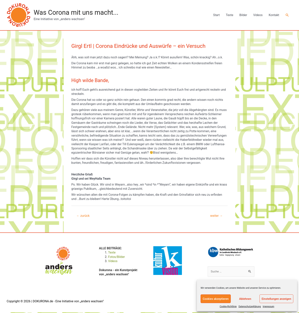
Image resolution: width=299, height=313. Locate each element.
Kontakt (274, 15)
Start (216, 15)
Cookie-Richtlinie (228, 306)
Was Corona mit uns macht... (78, 13)
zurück (83, 216)
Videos (258, 15)
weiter (216, 216)
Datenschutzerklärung (250, 306)
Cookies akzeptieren (216, 299)
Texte (229, 15)
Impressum (268, 306)
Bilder (243, 15)
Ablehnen (245, 299)
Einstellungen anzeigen (276, 299)
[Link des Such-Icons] (287, 15)
